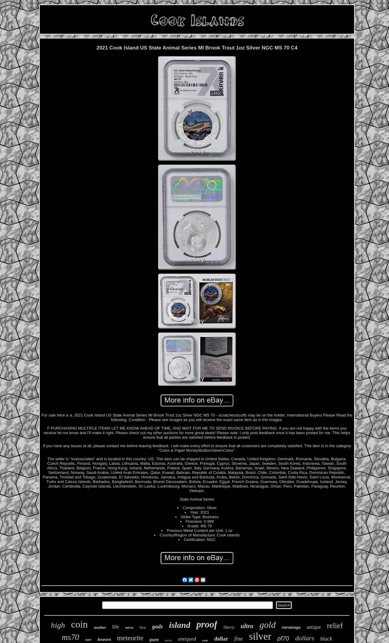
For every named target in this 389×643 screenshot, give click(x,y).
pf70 (283, 638)
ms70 (70, 637)
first (142, 627)
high (58, 625)
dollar (221, 639)
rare (88, 640)
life (115, 627)
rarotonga (291, 627)
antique (314, 627)
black (326, 639)
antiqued (187, 639)
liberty (229, 627)
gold (268, 625)
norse (129, 627)
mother (100, 627)
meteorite (130, 638)
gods (157, 626)
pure (154, 639)
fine (238, 638)
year (205, 640)
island (179, 625)
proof (206, 624)
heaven (104, 639)
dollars (304, 638)
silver (260, 636)
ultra (247, 626)
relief (335, 625)
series (168, 640)
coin (79, 624)
